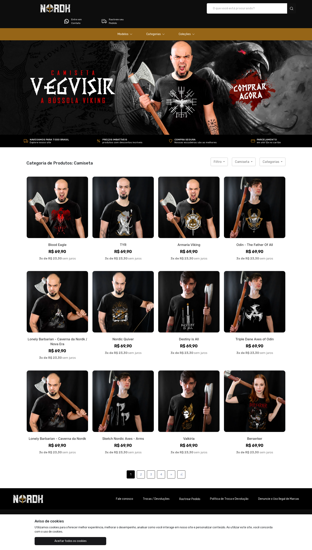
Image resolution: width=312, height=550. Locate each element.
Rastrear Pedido (189, 487)
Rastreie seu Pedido (279, 8)
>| (181, 463)
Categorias (271, 150)
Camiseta (242, 150)
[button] (125, 23)
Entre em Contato (239, 8)
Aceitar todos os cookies (55, 541)
